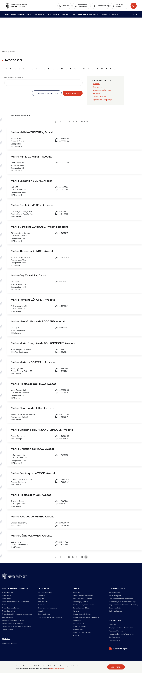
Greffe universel (7, 629)
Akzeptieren (116, 667)
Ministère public (7, 593)
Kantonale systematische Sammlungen (122, 602)
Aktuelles (41, 611)
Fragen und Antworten (116, 631)
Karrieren (41, 605)
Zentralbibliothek (44, 614)
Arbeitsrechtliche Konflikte (82, 599)
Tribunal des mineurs (9, 611)
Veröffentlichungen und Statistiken (50, 617)
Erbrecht (76, 635)
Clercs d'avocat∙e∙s (99, 96)
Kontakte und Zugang (109, 14)
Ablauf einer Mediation (10, 643)
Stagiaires (96, 93)
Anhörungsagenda (115, 596)
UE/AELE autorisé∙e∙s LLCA (102, 90)
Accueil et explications (47, 93)
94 (73, 121)
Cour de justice (7, 617)
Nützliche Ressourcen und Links (85, 14)
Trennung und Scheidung (81, 632)
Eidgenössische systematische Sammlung (123, 605)
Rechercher (73, 93)
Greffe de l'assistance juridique (13, 620)
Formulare (112, 625)
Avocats (12, 52)
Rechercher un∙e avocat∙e (13, 77)
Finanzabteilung (114, 640)
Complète (96, 84)
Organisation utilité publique (102, 100)
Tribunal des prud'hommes (11, 608)
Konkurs (76, 611)
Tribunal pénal (7, 599)
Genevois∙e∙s (97, 87)
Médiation (39, 14)
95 (77, 121)
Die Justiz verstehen (45, 593)
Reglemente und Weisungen (47, 608)
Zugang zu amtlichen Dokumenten (121, 628)
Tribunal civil (6, 596)
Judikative (41, 596)
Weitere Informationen (56, 668)
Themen (65, 14)
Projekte (41, 599)
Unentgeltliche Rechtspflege (83, 596)
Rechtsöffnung (78, 623)
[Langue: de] (134, 14)
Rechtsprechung (114, 593)
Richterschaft (42, 602)
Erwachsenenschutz (80, 626)
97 (86, 121)
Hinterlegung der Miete (81, 602)
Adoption (76, 593)
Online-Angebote (115, 608)
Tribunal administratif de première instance (17, 614)
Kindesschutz (78, 629)
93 (69, 121)
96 (82, 121)
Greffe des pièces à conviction (12, 623)
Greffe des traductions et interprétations (16, 626)
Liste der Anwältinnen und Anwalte (121, 599)
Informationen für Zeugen (82, 614)
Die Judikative (53, 14)
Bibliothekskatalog (115, 611)
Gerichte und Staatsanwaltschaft (18, 14)
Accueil (4, 52)
